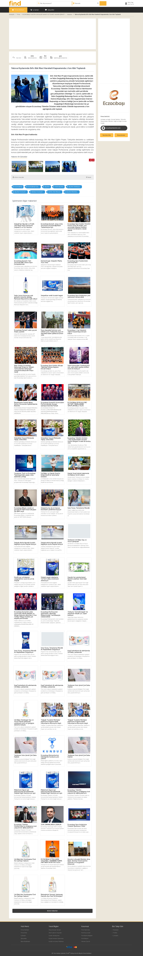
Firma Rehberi (18, 9)
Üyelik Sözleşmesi (54, 935)
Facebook (115, 929)
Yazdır (88, 177)
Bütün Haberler (52, 910)
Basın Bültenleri (25, 941)
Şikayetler (49, 9)
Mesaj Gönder (121, 134)
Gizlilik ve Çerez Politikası (56, 941)
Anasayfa (11, 14)
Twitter (114, 932)
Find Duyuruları (85, 932)
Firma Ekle (24, 932)
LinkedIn (115, 935)
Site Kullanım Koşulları (55, 932)
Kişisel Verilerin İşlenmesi (56, 938)
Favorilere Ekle (107, 134)
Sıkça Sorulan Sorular (55, 929)
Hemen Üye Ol (85, 941)
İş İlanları (35, 9)
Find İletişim (84, 938)
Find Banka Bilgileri (86, 935)
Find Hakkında (85, 929)
